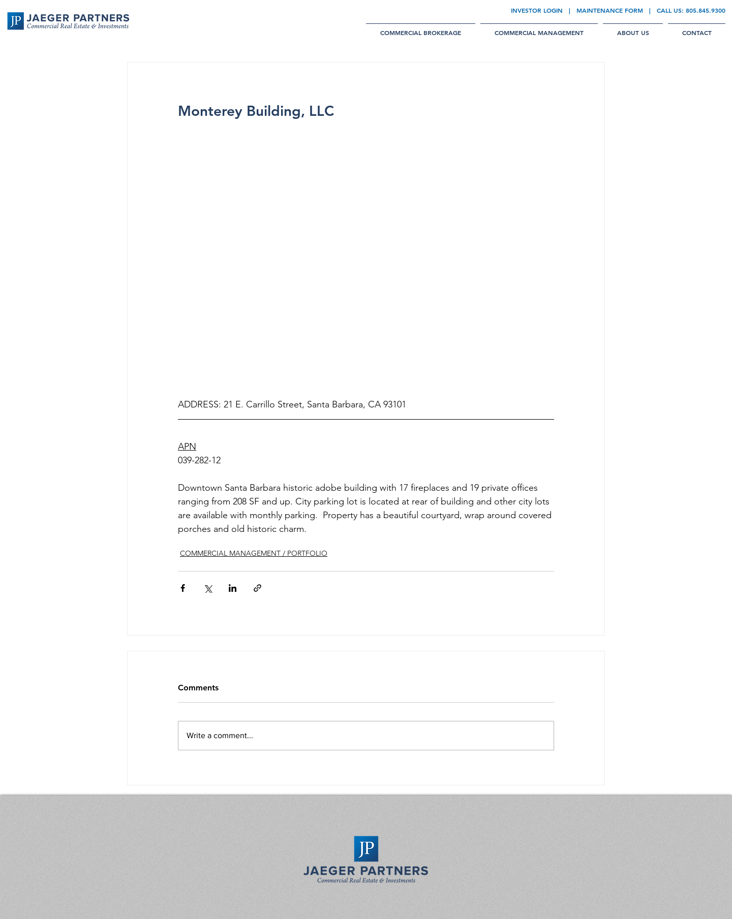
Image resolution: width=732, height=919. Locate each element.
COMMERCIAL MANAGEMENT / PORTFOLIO (253, 553)
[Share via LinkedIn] (232, 588)
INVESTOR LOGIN (537, 10)
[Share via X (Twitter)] (207, 588)
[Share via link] (257, 588)
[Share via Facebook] (183, 588)
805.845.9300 (705, 10)
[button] (420, 28)
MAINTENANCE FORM (609, 10)
